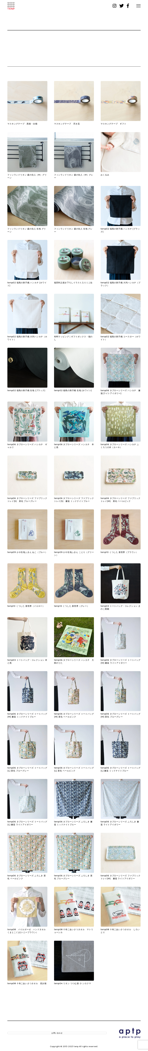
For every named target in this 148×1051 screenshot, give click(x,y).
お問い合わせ (19, 1034)
